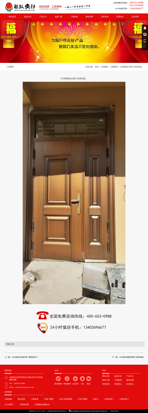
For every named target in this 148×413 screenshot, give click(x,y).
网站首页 (12, 17)
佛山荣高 (21, 399)
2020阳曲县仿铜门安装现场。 (131, 67)
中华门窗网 (82, 399)
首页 (97, 67)
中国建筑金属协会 (42, 404)
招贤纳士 (120, 17)
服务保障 (89, 17)
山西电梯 (8, 399)
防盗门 (96, 399)
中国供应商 (24, 404)
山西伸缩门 (124, 399)
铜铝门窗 (58, 17)
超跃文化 (27, 17)
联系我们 (135, 17)
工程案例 (74, 17)
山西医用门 (109, 399)
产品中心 (43, 17)
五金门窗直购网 (65, 399)
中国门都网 (48, 399)
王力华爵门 (9, 404)
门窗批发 (34, 399)
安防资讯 (105, 17)
